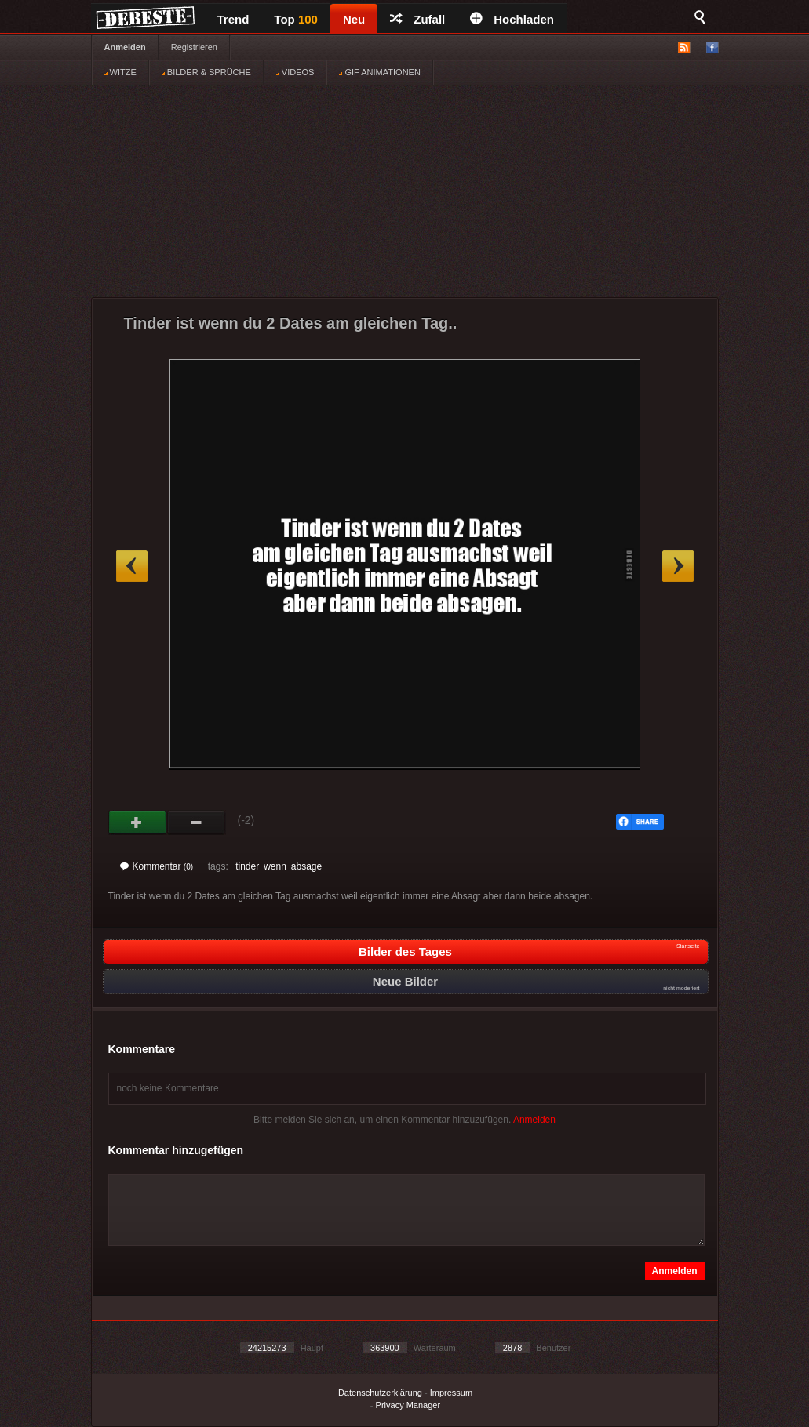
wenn (275, 866)
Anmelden (125, 47)
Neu (354, 19)
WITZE (120, 72)
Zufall (417, 19)
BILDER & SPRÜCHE (206, 72)
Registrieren (194, 47)
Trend (233, 19)
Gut (137, 822)
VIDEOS (295, 72)
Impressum (451, 1392)
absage (306, 866)
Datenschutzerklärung (380, 1392)
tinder (247, 866)
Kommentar (157, 866)
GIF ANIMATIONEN (379, 72)
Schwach (196, 822)
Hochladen (512, 19)
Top (296, 19)
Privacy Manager (408, 1405)
